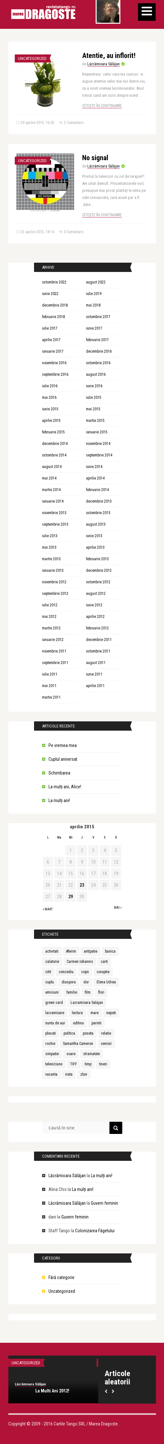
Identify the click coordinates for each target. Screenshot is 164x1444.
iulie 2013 (49, 536)
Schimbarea (59, 772)
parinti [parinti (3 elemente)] (96, 1023)
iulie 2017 (49, 328)
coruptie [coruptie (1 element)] (103, 972)
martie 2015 (95, 420)
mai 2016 (49, 397)
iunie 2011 (94, 674)
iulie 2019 (93, 293)
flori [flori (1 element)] (101, 992)
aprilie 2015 (51, 420)
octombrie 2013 (98, 513)
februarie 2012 (97, 628)
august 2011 (96, 662)
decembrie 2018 (55, 305)
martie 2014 (51, 490)
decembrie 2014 (55, 443)
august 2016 (96, 374)
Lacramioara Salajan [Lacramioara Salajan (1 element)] (87, 1002)
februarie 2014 (97, 490)
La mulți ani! (59, 800)
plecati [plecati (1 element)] (50, 1033)
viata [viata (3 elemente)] (69, 1074)
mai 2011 (49, 686)
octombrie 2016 (98, 363)
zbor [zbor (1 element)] (83, 1074)
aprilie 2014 (95, 478)
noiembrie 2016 (54, 363)
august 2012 (96, 593)
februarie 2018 (53, 317)
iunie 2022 (50, 293)
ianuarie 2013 (53, 570)
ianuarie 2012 (53, 639)
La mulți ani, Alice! (64, 786)
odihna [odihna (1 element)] (78, 1023)
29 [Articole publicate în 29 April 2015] (70, 896)
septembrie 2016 (55, 374)
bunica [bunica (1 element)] (110, 951)
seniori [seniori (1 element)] (106, 1043)
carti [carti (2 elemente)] (104, 961)
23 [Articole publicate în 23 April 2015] (82, 885)
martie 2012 (51, 628)
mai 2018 (93, 305)
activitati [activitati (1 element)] (51, 951)
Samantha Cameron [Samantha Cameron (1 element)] (78, 1043)
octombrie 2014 (54, 455)
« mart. (48, 909)
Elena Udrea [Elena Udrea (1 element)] (106, 982)
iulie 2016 (49, 386)
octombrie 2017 (98, 317)
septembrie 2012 (55, 593)
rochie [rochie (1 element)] (50, 1043)
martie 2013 (51, 559)
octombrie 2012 (98, 582)
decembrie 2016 (99, 351)
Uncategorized (32, 58)
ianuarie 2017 (53, 351)
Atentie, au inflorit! (108, 56)
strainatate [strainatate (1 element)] (91, 1054)
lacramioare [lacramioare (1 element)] (54, 1013)
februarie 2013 (97, 559)
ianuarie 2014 (53, 501)
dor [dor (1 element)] (86, 982)
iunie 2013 (94, 536)
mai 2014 (49, 478)
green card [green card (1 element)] (54, 1002)
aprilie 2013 (95, 547)
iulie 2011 (49, 674)
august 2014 (52, 466)
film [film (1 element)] (88, 992)
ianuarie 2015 (97, 432)
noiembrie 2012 (54, 582)
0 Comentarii (73, 232)
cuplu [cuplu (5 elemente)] (49, 982)
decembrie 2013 (99, 501)
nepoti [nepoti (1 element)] (111, 1013)
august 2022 (96, 282)
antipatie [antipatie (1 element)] (90, 951)
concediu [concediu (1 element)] (66, 972)
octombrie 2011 (98, 651)
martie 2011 (51, 697)
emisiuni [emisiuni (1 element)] (52, 992)
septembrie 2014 (99, 455)
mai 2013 (49, 547)
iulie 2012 (49, 605)
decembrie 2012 (99, 570)
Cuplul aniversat (62, 759)
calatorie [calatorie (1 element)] (52, 961)
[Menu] (147, 12)
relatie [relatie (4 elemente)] (106, 1033)
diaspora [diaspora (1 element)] (69, 982)
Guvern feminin (104, 1203)
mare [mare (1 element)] (95, 1013)
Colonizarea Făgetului (95, 1230)
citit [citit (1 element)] (48, 972)
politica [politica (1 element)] (69, 1033)
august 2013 (96, 524)
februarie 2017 (97, 340)
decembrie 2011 (99, 639)
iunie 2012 (94, 605)
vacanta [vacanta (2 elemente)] (51, 1074)
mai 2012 (49, 616)
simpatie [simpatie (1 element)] (52, 1054)
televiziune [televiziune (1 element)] (53, 1064)
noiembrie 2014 (98, 443)
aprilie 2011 (95, 686)
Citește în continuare (102, 105)
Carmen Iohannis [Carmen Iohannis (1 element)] (80, 961)
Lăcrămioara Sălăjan (103, 64)
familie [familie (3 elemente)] (71, 992)
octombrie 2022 (54, 282)
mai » (118, 907)
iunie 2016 (94, 386)
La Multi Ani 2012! (52, 1390)
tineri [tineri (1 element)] (103, 1064)
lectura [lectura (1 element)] (77, 1013)
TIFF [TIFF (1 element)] (73, 1064)
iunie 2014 (94, 466)
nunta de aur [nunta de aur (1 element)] (55, 1023)
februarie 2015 (53, 432)
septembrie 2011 (55, 662)
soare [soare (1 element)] (70, 1054)
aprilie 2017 (51, 340)
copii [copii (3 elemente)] (85, 972)
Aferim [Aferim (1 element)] (71, 951)
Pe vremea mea (62, 745)
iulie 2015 (93, 397)
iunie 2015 (50, 409)
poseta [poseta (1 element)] (88, 1033)
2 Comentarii (73, 122)
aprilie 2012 (95, 616)
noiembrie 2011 (54, 651)
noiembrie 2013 (54, 513)
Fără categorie (61, 1277)
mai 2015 (93, 409)
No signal (95, 158)
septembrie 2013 (55, 524)
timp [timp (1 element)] (88, 1064)
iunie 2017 (94, 328)
